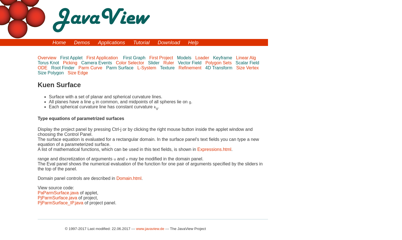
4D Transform (219, 67)
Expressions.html (214, 149)
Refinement (191, 67)
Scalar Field (249, 62)
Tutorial (141, 42)
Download (169, 42)
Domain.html (129, 178)
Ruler (169, 62)
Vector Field (190, 62)
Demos (82, 42)
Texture (168, 67)
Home (59, 42)
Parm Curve (91, 67)
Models (185, 57)
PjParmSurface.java (57, 197)
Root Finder (63, 67)
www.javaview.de (150, 229)
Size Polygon (51, 72)
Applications (111, 42)
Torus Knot (49, 62)
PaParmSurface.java (58, 192)
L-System (147, 67)
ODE (43, 67)
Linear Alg (246, 57)
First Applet (72, 57)
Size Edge (78, 72)
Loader (202, 57)
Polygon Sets (219, 62)
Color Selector (130, 62)
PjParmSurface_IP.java (60, 202)
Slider (154, 62)
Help (193, 42)
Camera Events (97, 62)
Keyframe (223, 57)
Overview (48, 57)
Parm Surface (120, 67)
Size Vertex (248, 67)
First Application (104, 57)
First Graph (135, 57)
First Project (161, 57)
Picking (70, 62)
